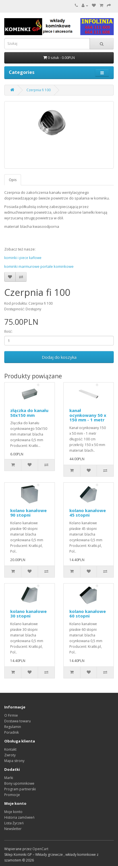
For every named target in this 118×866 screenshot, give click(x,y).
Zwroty (10, 755)
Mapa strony (14, 760)
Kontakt (10, 749)
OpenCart (40, 848)
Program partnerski (20, 789)
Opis (12, 179)
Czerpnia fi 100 (38, 90)
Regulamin (12, 726)
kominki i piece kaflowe (23, 257)
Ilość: (8, 331)
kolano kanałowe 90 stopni (28, 513)
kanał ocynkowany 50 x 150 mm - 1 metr (87, 415)
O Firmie (11, 715)
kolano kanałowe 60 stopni (87, 613)
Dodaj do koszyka (59, 357)
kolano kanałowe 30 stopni (28, 613)
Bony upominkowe (19, 783)
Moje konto (13, 811)
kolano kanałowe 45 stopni (87, 513)
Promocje (12, 794)
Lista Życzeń (14, 823)
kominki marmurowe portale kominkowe (39, 266)
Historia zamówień (19, 817)
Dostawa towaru (17, 721)
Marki (8, 777)
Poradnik (11, 732)
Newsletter (13, 828)
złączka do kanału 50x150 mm (29, 412)
